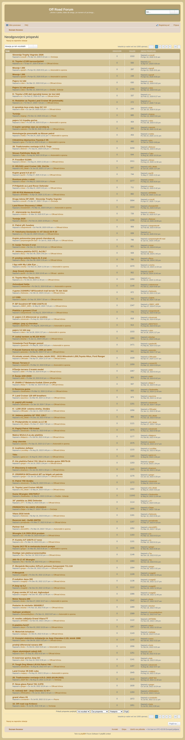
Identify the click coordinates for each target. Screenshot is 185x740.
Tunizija (16, 114)
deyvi (23, 627)
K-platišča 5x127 (20, 625)
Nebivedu (24, 293)
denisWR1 (25, 529)
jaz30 (23, 175)
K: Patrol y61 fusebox (23, 225)
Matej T (24, 385)
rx (21, 63)
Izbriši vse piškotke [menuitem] (137, 729)
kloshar (24, 339)
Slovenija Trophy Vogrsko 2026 (27, 55)
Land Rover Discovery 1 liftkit (27, 205)
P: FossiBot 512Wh (21, 159)
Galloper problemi (21, 612)
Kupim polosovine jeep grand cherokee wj (33, 238)
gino (22, 142)
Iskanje (172, 12)
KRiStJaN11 (26, 693)
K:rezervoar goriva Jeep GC (26, 658)
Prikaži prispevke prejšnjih (73, 711)
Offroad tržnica (52, 63)
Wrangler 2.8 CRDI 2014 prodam (28, 533)
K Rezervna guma (21, 389)
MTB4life (24, 195)
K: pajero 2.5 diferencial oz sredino (29, 317)
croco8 (23, 57)
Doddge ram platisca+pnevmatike (29, 553)
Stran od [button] (151, 46)
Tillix (14, 454)
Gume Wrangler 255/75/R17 (26, 494)
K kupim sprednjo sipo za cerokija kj (30, 127)
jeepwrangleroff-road (29, 240)
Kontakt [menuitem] (115, 729)
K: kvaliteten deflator (22, 448)
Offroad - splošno (57, 273)
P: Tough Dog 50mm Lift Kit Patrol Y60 (31, 664)
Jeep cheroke (19, 441)
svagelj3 (24, 575)
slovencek (25, 319)
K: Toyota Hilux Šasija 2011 (26, 277)
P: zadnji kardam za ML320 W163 (28, 336)
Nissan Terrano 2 (20, 363)
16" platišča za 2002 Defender (27, 500)
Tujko (23, 155)
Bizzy (23, 254)
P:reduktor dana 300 (22, 579)
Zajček (23, 299)
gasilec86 (24, 345)
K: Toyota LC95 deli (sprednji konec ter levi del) (36, 94)
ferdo (23, 601)
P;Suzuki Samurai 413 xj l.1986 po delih (32, 350)
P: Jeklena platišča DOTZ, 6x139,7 (29, 251)
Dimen (23, 162)
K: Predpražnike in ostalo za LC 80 (29, 422)
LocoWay (24, 450)
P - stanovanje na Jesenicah (26, 212)
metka (23, 136)
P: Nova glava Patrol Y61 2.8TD (27, 684)
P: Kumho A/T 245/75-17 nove (27, 540)
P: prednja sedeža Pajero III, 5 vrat (29, 258)
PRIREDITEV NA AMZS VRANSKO (29, 507)
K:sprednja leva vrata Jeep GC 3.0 (29, 107)
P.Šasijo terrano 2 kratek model (28, 369)
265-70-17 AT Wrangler (23, 559)
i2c (22, 535)
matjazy (24, 673)
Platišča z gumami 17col (24, 310)
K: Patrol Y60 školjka (22, 481)
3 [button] (163, 46)
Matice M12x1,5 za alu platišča (27, 435)
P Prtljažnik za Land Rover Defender (30, 186)
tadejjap (24, 634)
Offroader (24, 358)
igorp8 (23, 70)
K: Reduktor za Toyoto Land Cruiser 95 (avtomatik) (37, 100)
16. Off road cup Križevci (24, 704)
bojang (23, 116)
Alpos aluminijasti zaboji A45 (26, 651)
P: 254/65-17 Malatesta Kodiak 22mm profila (34, 382)
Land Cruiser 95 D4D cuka (25, 671)
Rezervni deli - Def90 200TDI (26, 520)
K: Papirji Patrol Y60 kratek (25, 428)
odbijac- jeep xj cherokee (25, 323)
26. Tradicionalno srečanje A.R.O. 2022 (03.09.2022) (38, 677)
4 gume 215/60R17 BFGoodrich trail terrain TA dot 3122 (39, 291)
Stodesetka (25, 391)
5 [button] (169, 46)
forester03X (25, 208)
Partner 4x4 (18, 527)
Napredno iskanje (177, 12)
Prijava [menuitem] (176, 25)
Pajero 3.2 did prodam (23, 87)
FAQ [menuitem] (26, 25)
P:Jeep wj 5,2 (19, 586)
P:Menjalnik (18, 572)
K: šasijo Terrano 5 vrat (24, 245)
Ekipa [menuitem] (124, 729)
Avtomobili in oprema (59, 70)
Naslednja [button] (179, 46)
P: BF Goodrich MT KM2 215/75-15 (29, 304)
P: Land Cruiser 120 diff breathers (29, 395)
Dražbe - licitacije (56, 90)
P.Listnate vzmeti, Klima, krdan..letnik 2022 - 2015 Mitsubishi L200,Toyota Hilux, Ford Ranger (58, 356)
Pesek (53, 116)
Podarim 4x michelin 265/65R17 (28, 605)
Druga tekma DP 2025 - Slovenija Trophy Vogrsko (37, 199)
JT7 (22, 503)
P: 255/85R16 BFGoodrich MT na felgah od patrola (37, 474)
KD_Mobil (25, 168)
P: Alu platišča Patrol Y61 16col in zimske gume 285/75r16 (41, 461)
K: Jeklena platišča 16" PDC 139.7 (29, 415)
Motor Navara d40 (21, 599)
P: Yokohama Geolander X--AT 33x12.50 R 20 (34, 232)
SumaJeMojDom (27, 614)
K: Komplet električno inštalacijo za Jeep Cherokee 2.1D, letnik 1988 (46, 638)
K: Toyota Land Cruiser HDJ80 (27, 487)
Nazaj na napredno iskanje (16, 41)
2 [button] (159, 46)
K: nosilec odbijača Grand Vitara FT (30, 618)
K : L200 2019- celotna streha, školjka (31, 409)
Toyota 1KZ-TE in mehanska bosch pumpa (33, 546)
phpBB (82, 734)
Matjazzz (24, 437)
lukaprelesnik (26, 227)
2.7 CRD (16, 297)
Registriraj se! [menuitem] (164, 25)
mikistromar (25, 286)
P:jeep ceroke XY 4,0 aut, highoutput (30, 592)
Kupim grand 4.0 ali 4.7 (23, 173)
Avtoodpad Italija (20, 284)
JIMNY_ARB (26, 306)
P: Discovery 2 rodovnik (24, 468)
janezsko (24, 352)
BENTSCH (25, 326)
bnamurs (24, 470)
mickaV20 (25, 365)
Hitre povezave (15, 25)
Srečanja (54, 57)
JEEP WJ (24, 680)
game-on (24, 457)
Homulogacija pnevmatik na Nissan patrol (33, 133)
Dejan (23, 509)
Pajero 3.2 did (19, 81)
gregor (23, 463)
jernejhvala (25, 522)
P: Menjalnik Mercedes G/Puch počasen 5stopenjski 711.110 (42, 566)
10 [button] (175, 46)
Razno (56, 699)
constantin (25, 699)
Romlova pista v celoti (23, 179)
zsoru (23, 640)
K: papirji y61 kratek (22, 402)
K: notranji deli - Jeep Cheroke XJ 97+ (31, 690)
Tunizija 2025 (18, 218)
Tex (22, 555)
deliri (23, 372)
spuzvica (24, 398)
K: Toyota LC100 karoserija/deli (28, 61)
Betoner (24, 149)
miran (23, 181)
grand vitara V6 (20, 697)
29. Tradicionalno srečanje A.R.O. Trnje (31, 146)
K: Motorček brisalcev (23, 631)
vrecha (23, 267)
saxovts (24, 129)
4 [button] (166, 46)
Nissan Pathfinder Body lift (25, 153)
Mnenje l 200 (18, 68)
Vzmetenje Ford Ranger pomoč (27, 343)
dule (22, 109)
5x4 (22, 653)
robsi (23, 83)
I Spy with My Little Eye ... (25, 264)
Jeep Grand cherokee (23, 271)
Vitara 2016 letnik (21, 513)
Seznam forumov (16, 729)
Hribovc (24, 214)
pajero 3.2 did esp (21, 330)
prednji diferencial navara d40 (27, 645)
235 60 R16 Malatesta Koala (26, 192)
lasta (23, 706)
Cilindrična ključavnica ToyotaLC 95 (30, 140)
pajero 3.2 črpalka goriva (24, 120)
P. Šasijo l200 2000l (21, 376)
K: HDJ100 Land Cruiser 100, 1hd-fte (30, 166)
